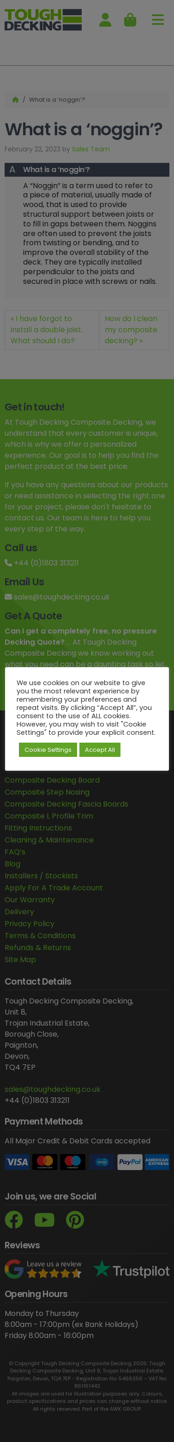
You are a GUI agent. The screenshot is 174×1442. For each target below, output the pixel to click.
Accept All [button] (100, 749)
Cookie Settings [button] (48, 749)
